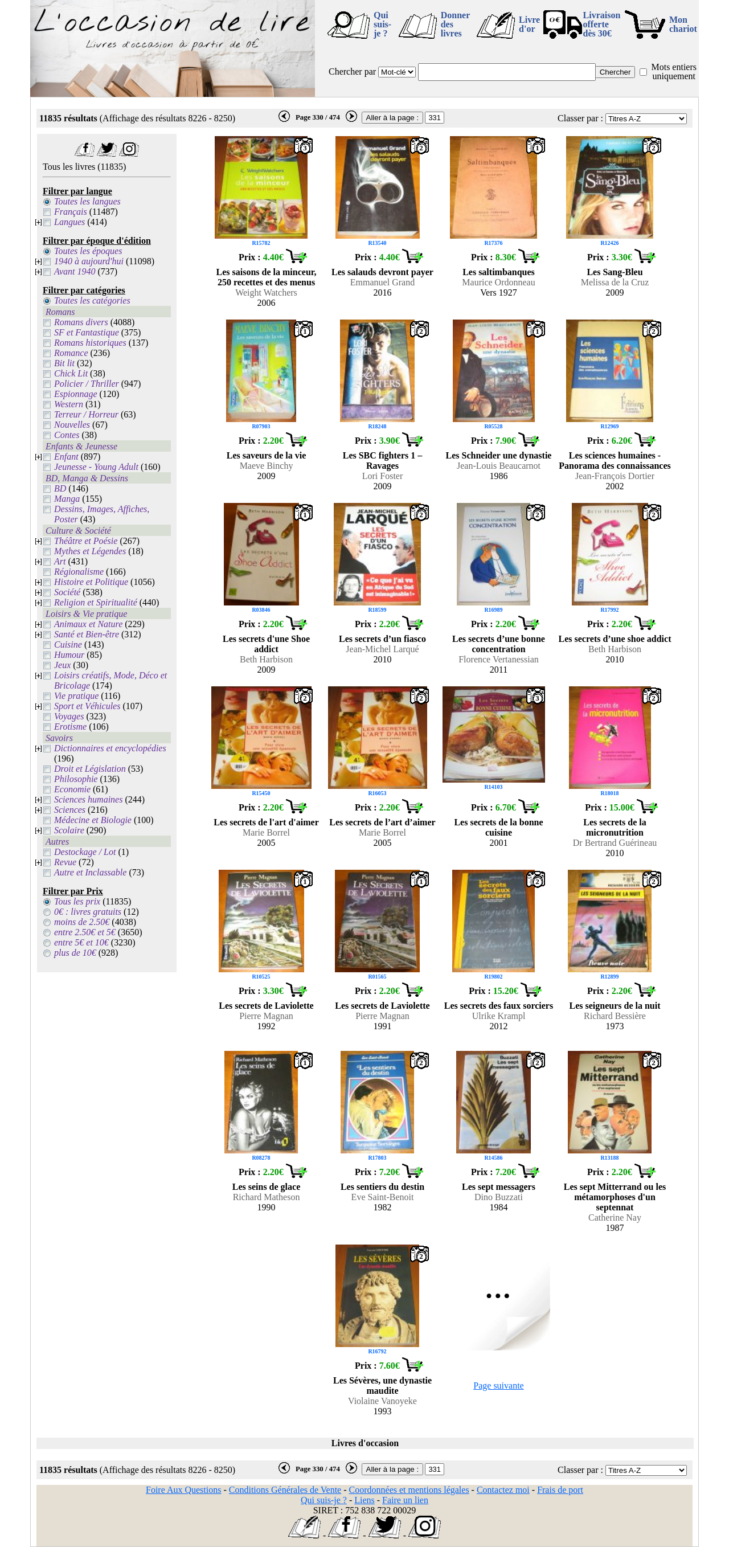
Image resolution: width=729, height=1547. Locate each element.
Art (59, 561)
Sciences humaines (88, 799)
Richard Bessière (615, 1016)
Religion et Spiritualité (95, 602)
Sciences (69, 810)
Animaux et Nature (88, 624)
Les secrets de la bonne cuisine (498, 827)
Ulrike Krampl (499, 1016)
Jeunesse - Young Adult (96, 467)
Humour (69, 655)
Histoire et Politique (91, 582)
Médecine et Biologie (93, 820)
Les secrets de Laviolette (266, 1005)
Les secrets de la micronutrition (614, 827)
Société (67, 592)
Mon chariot (683, 24)
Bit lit (64, 363)
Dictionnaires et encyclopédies (110, 748)
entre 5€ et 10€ (81, 942)
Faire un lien (405, 1500)
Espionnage (75, 394)
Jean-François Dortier (614, 476)
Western (68, 404)
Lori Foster (382, 476)
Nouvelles (72, 424)
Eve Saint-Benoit (382, 1197)
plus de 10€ (75, 952)
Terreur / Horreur (86, 414)
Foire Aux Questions (183, 1490)
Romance (71, 353)
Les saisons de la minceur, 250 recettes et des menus (266, 277)
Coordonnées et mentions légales (409, 1490)
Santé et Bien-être (86, 634)
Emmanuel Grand (382, 282)
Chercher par (352, 71)
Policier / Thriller (86, 383)
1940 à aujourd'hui (89, 261)
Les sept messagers (498, 1187)
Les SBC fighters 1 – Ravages (383, 460)
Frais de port (560, 1490)
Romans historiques (90, 342)
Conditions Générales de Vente (285, 1490)
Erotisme (70, 726)
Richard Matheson (266, 1197)
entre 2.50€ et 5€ (85, 932)
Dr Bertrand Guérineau (615, 843)
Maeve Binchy (266, 465)
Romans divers (81, 322)
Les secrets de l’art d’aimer (382, 822)
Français (70, 211)
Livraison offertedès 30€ (602, 24)
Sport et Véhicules (87, 706)
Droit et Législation (90, 769)
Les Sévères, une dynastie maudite (382, 1385)
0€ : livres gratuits (87, 911)
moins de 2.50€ (81, 922)
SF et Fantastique (86, 332)
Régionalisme (79, 571)
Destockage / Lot (85, 852)
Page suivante (498, 1385)
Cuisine (68, 644)
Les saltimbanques (498, 272)
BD (60, 488)
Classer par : (580, 118)
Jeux (62, 665)
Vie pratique (76, 696)
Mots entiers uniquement (674, 71)
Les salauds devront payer (382, 272)
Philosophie (75, 779)
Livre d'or (529, 24)
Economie (72, 789)
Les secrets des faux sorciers (498, 1005)
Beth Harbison (266, 659)
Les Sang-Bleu (614, 272)
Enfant (66, 456)
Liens (364, 1500)
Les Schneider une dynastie (499, 455)
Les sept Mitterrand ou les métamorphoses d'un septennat (615, 1197)
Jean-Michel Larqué (382, 649)
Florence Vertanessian (498, 659)
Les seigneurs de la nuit (614, 1005)
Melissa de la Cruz (615, 282)
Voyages (69, 716)
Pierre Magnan (266, 1016)
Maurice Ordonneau (498, 282)
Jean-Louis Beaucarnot (498, 465)
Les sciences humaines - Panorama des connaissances (614, 460)
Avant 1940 (74, 271)
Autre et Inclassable (90, 872)
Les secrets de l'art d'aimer (266, 822)
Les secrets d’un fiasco (382, 639)
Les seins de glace (266, 1187)
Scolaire (69, 830)
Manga (67, 499)
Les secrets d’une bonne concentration (498, 644)
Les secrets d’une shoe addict (615, 639)
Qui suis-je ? (382, 24)
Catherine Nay (614, 1217)
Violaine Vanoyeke (382, 1401)
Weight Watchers (266, 292)
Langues (69, 222)
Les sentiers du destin (382, 1187)
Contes (66, 435)
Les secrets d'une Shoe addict (266, 644)
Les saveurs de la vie (266, 455)
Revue (65, 862)
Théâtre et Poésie (85, 541)
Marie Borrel (266, 832)
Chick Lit (71, 373)
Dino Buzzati (498, 1197)
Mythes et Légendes (90, 551)
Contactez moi (503, 1490)
